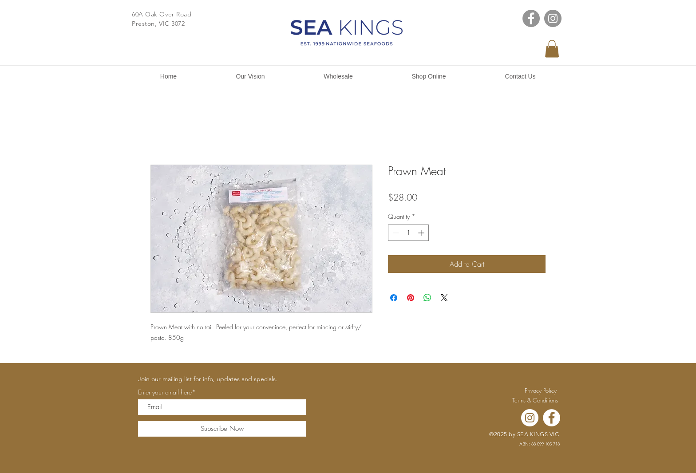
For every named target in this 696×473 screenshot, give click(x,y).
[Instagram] (553, 18)
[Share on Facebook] (393, 297)
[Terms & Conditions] (535, 400)
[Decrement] (394, 232)
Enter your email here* (167, 392)
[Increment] (421, 232)
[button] (552, 48)
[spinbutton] (408, 232)
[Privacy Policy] (540, 390)
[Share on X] (444, 297)
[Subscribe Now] (222, 429)
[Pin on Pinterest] (410, 297)
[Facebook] (531, 18)
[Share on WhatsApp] (427, 297)
